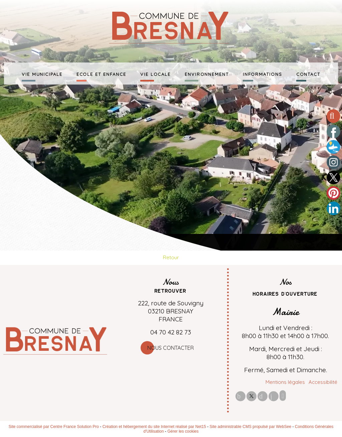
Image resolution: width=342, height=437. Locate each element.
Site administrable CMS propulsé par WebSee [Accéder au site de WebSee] (251, 426)
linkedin (274, 396)
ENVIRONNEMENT (207, 73)
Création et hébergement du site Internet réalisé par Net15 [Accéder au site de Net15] (154, 426)
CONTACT (308, 73)
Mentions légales (285, 382)
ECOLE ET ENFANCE (101, 73)
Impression (283, 395)
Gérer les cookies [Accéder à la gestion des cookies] (182, 431)
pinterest (263, 396)
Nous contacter (170, 347)
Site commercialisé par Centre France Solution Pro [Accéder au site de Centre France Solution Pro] (54, 426)
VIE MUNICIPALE (42, 73)
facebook (240, 396)
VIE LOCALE (155, 73)
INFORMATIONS (262, 73)
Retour (171, 257)
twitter (251, 396)
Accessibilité (323, 382)
